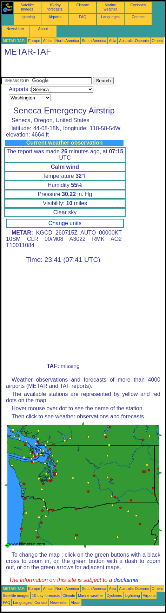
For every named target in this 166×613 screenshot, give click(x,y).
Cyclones (138, 5)
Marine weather (110, 7)
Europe (34, 41)
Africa (48, 41)
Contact (138, 17)
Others (157, 41)
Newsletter (15, 29)
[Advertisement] (57, 68)
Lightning (27, 17)
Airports (54, 17)
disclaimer (126, 580)
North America (67, 41)
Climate (82, 5)
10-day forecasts (54, 7)
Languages (110, 17)
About (43, 29)
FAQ (82, 17)
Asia (113, 41)
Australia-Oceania (134, 41)
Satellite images (27, 7)
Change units (64, 223)
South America (94, 41)
